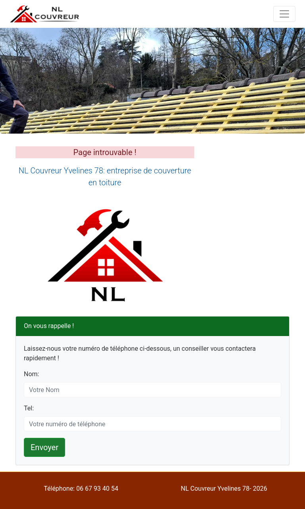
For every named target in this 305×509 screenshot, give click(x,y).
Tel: (29, 408)
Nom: (31, 374)
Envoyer (44, 447)
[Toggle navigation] (284, 14)
